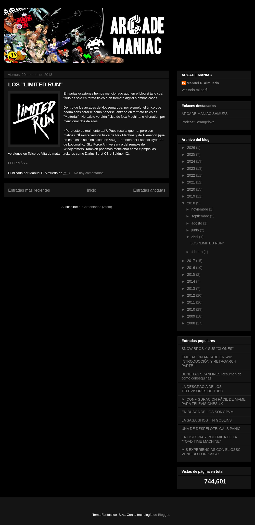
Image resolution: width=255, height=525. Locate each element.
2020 (191, 189)
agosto (197, 223)
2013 (191, 288)
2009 (191, 316)
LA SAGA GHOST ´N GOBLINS (207, 420)
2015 (191, 274)
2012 (191, 295)
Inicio (91, 190)
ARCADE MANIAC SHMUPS (204, 114)
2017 (191, 261)
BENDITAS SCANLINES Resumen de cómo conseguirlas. (212, 376)
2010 (191, 309)
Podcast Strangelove (198, 122)
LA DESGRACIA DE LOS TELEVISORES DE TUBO (202, 389)
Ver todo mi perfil (195, 90)
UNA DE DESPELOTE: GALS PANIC (211, 429)
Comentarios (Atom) (97, 207)
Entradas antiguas (149, 190)
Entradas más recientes (29, 190)
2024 (191, 161)
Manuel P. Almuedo (203, 83)
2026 (191, 148)
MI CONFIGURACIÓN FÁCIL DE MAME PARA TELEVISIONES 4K (214, 401)
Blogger (163, 515)
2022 (191, 175)
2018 (191, 203)
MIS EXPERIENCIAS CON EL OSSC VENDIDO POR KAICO (211, 452)
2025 (191, 154)
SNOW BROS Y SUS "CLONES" (208, 349)
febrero (197, 252)
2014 (191, 281)
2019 (191, 196)
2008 (191, 323)
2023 (191, 168)
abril (195, 237)
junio (195, 230)
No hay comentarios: (89, 173)
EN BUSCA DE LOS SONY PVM (208, 412)
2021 (191, 182)
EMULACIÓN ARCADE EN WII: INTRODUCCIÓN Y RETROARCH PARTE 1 (209, 361)
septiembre (200, 216)
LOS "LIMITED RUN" (35, 84)
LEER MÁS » (18, 163)
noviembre (200, 209)
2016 (191, 268)
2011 (191, 302)
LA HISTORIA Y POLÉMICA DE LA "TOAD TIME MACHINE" (209, 439)
